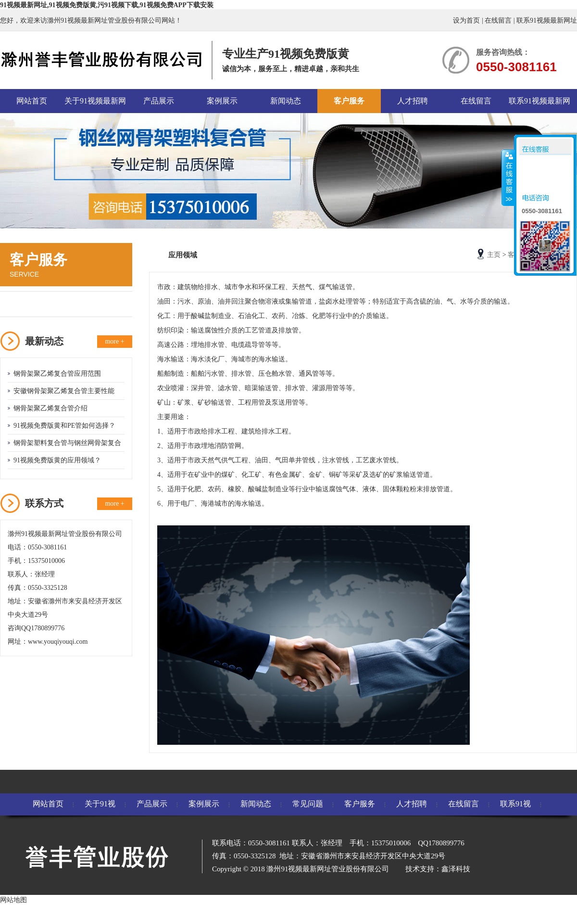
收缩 (508, 177)
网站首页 (31, 101)
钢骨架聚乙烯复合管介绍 (50, 408)
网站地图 (13, 900)
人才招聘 (412, 101)
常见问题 (307, 804)
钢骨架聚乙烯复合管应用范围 (57, 373)
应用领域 (27, 304)
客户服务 (349, 101)
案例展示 (222, 101)
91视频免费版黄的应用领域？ (57, 460)
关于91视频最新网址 (95, 105)
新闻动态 (285, 101)
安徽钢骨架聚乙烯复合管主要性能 (63, 391)
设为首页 (466, 20)
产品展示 (158, 101)
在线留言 (498, 20)
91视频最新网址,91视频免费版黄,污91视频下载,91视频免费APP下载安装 (106, 5)
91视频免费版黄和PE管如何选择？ (64, 425)
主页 (494, 254)
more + (114, 341)
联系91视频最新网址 (546, 20)
